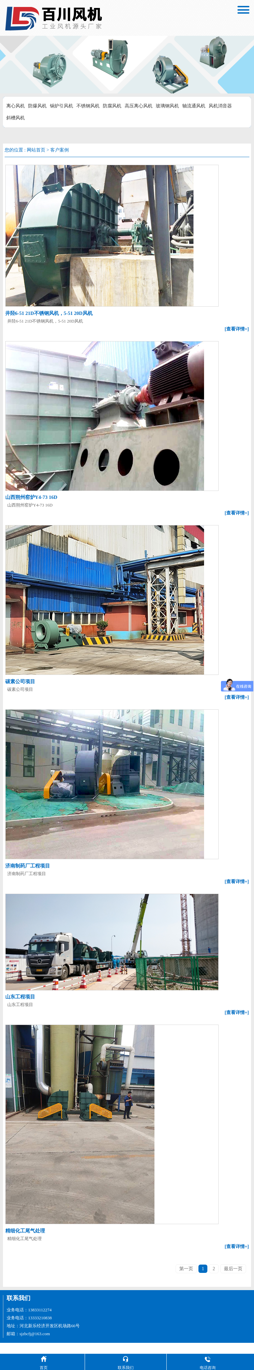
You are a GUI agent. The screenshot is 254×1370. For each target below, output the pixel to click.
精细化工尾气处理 (24, 1241)
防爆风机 (37, 105)
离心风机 (15, 105)
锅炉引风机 (61, 105)
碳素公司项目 (19, 680)
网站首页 (36, 150)
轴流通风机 (193, 105)
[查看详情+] (237, 328)
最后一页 (233, 1279)
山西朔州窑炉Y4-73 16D (31, 496)
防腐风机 (112, 105)
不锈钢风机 (88, 105)
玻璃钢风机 (167, 105)
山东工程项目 (19, 1008)
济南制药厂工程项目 (27, 863)
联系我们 (18, 1308)
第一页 (186, 1279)
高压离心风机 (138, 105)
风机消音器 (220, 105)
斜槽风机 (15, 117)
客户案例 (59, 150)
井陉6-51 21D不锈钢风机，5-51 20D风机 (48, 313)
